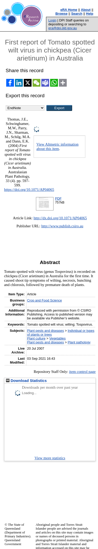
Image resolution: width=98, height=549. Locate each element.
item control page (82, 372)
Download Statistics (26, 381)
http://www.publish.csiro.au (62, 226)
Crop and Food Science (44, 300)
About (86, 10)
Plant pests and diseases (45, 331)
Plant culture (36, 338)
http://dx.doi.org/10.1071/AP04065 (60, 218)
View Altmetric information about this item (57, 146)
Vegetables (57, 338)
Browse (61, 14)
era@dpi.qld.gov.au (62, 28)
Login (52, 20)
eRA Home (69, 10)
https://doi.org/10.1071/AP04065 (29, 189)
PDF (58, 198)
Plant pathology (79, 342)
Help (89, 14)
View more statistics (49, 458)
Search (76, 14)
